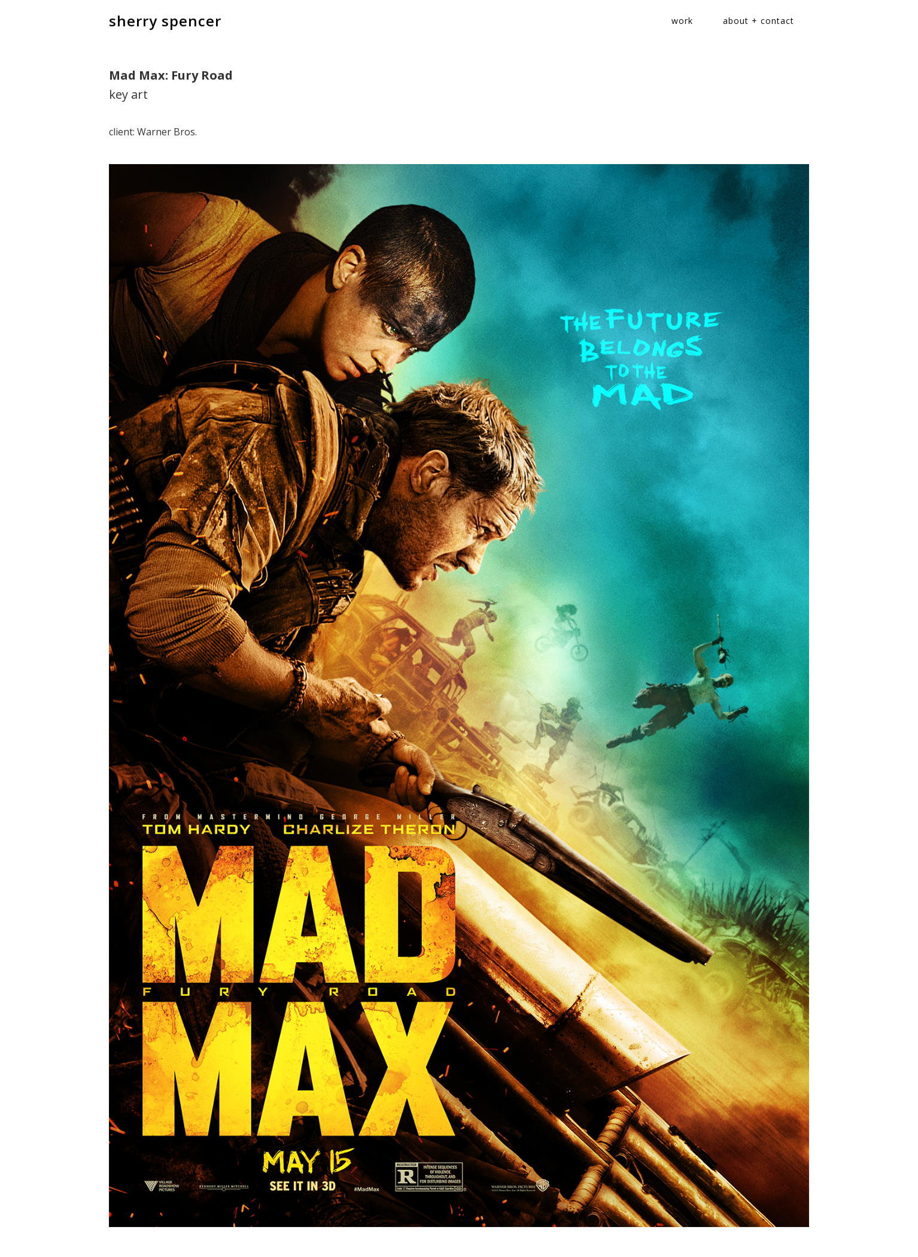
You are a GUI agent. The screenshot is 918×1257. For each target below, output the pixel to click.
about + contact (758, 20)
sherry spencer (165, 21)
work (682, 20)
